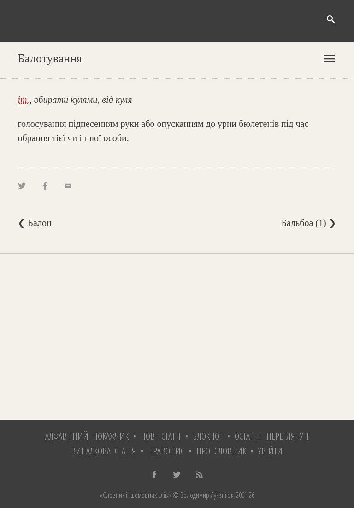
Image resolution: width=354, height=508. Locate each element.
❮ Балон (34, 223)
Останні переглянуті (272, 436)
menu (329, 58)
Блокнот (208, 436)
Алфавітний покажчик (87, 436)
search (330, 19)
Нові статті (161, 436)
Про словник (221, 451)
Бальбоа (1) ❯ (309, 223)
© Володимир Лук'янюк (202, 495)
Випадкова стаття (103, 451)
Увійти (270, 451)
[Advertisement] (177, 336)
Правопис (166, 451)
